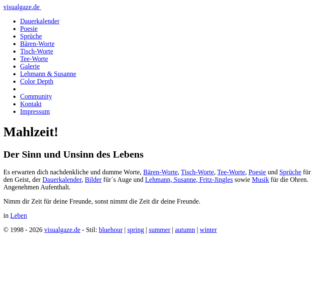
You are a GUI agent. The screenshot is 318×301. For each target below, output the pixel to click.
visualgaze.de (22, 6)
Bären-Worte (37, 43)
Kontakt (31, 103)
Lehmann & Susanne (48, 73)
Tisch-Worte (36, 51)
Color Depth (37, 81)
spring (135, 229)
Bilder (93, 179)
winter (208, 229)
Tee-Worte (34, 58)
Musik (260, 179)
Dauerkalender (39, 21)
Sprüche (31, 36)
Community (36, 96)
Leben (18, 215)
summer (159, 229)
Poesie (29, 28)
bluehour (111, 229)
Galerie (30, 66)
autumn (185, 229)
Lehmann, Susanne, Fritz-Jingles (189, 179)
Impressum (35, 111)
